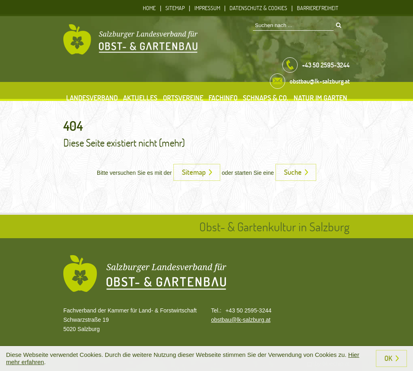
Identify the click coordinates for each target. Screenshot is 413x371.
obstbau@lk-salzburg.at (240, 320)
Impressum (207, 8)
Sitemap (175, 8)
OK (388, 358)
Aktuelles (140, 98)
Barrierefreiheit (317, 8)
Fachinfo (223, 98)
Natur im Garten (320, 98)
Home (149, 8)
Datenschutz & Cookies (258, 8)
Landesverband (92, 98)
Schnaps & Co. (265, 98)
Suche (293, 172)
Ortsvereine (183, 98)
